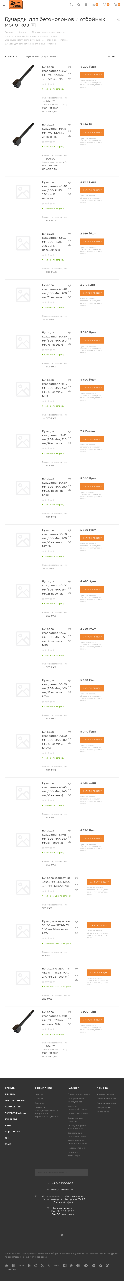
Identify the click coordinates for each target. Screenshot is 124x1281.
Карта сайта (103, 1111)
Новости (39, 1094)
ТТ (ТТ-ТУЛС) (12, 1131)
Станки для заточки (78, 1113)
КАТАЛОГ (73, 1088)
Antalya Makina (15, 1113)
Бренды (10, 1088)
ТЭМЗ (8, 1144)
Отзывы (39, 1098)
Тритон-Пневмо (15, 1100)
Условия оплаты (105, 1094)
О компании (43, 1088)
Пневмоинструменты (79, 1094)
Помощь (103, 1088)
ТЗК (7, 1138)
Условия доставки (106, 1098)
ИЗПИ (8, 1125)
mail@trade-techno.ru (64, 1189)
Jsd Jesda (11, 1119)
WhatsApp (62, 1235)
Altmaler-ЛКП (14, 1106)
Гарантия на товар (106, 1103)
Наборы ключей (76, 1148)
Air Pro (10, 1094)
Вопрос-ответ (104, 1107)
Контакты (40, 1103)
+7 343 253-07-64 (62, 1183)
